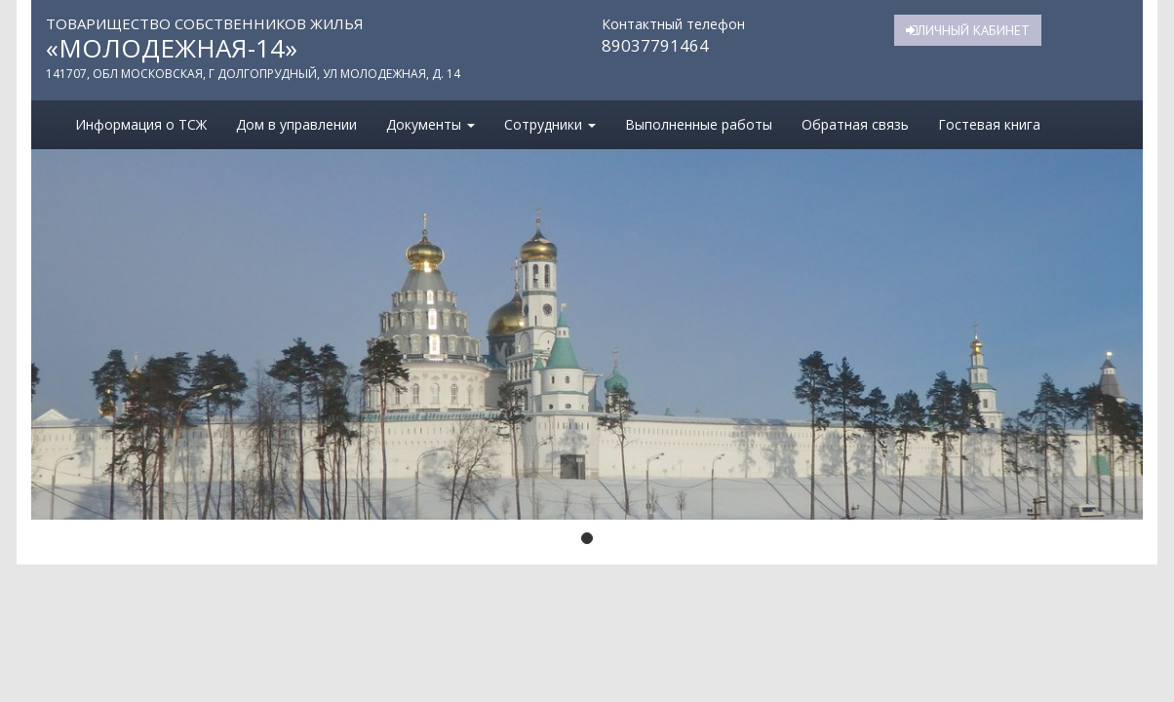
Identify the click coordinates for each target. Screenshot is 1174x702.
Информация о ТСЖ (141, 124)
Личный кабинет (968, 30)
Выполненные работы (698, 124)
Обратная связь (855, 124)
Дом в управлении (296, 124)
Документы (430, 124)
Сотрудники (550, 124)
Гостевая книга (989, 124)
